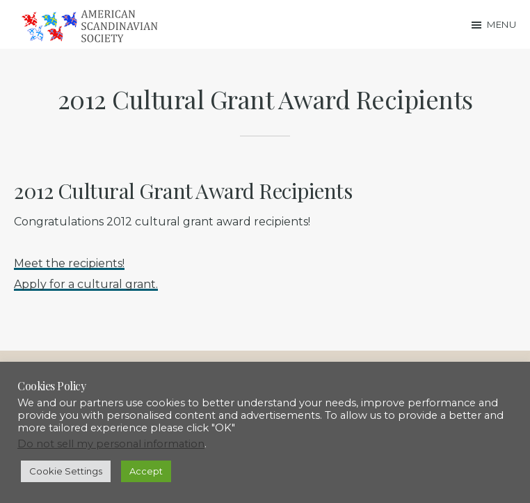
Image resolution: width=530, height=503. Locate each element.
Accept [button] (146, 471)
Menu (501, 24)
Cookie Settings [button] (65, 471)
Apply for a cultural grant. (86, 284)
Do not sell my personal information (110, 444)
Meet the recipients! (69, 263)
